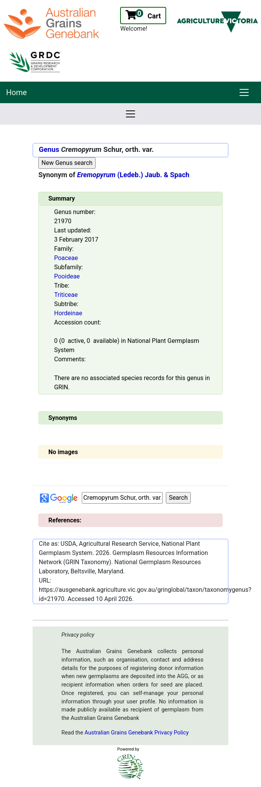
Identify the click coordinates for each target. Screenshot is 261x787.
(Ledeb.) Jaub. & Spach (133, 175)
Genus (49, 149)
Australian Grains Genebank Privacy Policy (136, 732)
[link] (244, 92)
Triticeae (66, 294)
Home (16, 92)
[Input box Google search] (122, 498)
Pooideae (67, 276)
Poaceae (66, 258)
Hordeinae (68, 313)
